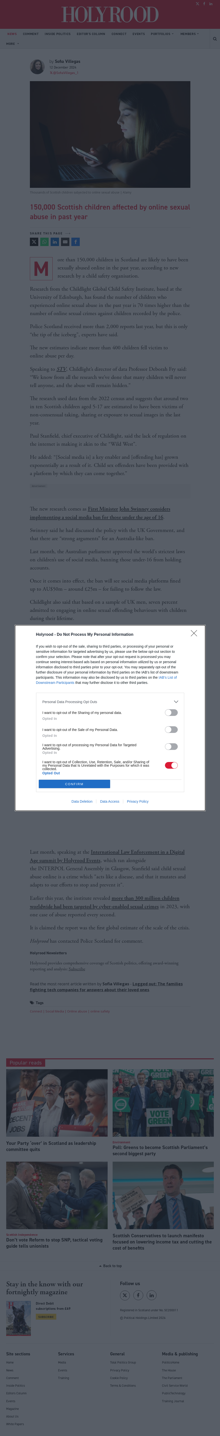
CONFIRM (74, 784)
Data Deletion (82, 801)
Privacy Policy (137, 801)
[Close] (195, 634)
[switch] (171, 712)
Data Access (109, 801)
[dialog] (110, 718)
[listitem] (110, 701)
